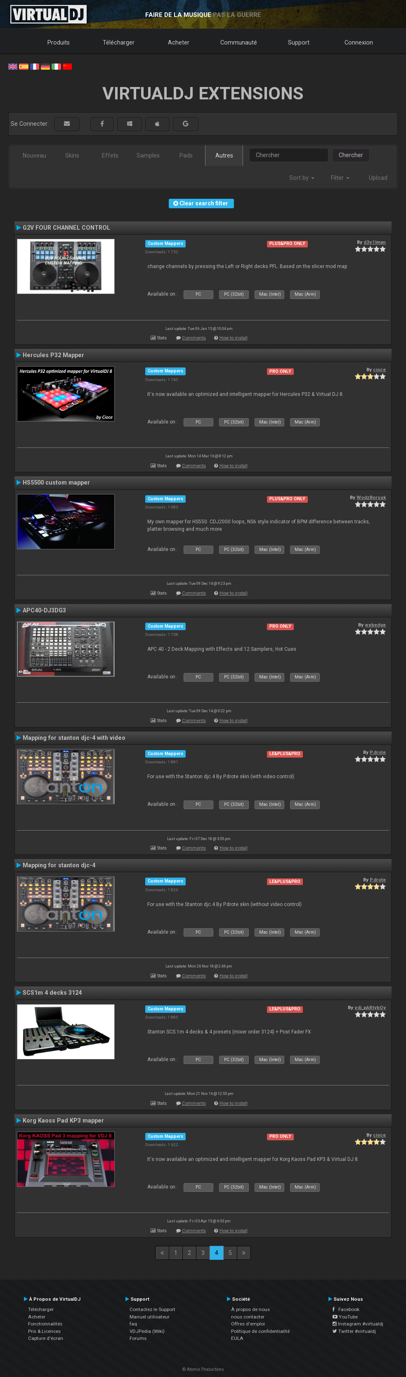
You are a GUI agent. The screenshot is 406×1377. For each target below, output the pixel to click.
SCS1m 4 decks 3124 (52, 992)
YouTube (345, 1317)
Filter (340, 177)
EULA (237, 1338)
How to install (234, 338)
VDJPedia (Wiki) (147, 1331)
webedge (375, 625)
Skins (72, 155)
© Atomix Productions (203, 1369)
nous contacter (247, 1317)
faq (133, 1324)
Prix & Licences (44, 1331)
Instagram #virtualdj (358, 1324)
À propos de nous (250, 1309)
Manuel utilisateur (150, 1317)
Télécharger (119, 42)
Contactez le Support (152, 1309)
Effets (110, 155)
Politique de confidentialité (260, 1331)
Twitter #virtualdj (354, 1331)
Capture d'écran (45, 1338)
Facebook (346, 1309)
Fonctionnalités (45, 1324)
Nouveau (34, 155)
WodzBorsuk (371, 497)
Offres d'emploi (248, 1324)
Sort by (301, 177)
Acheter (178, 42)
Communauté (238, 42)
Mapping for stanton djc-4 (59, 865)
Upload (378, 177)
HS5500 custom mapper (56, 482)
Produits (58, 42)
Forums (138, 1338)
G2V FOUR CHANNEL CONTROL (66, 227)
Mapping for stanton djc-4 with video (74, 737)
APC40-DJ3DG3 (44, 610)
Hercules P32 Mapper (53, 355)
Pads (186, 155)
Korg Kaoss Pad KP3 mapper (63, 1120)
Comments (194, 338)
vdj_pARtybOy (370, 1007)
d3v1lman (375, 242)
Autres (224, 155)
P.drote (378, 752)
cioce (379, 369)
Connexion (359, 42)
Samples (148, 155)
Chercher (351, 155)
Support (298, 42)
